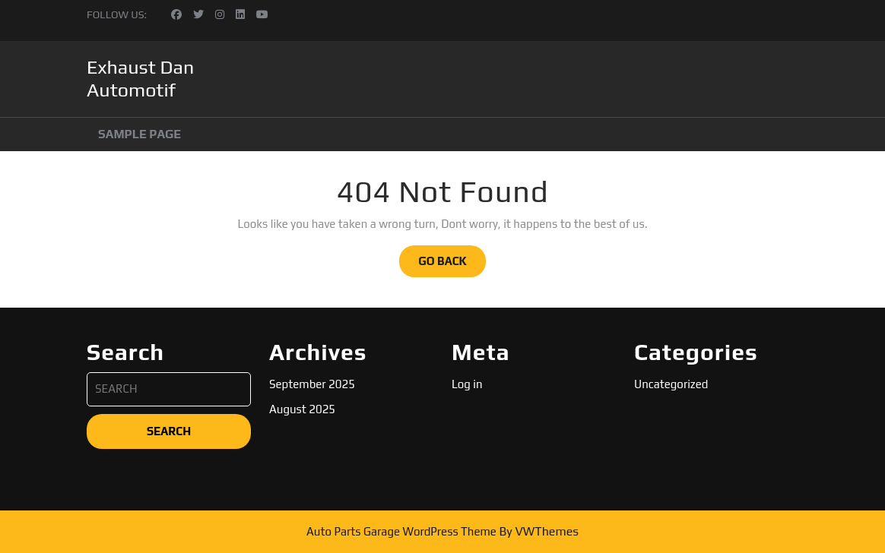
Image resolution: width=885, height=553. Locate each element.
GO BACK (452, 265)
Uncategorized (671, 384)
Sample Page (139, 134)
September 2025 (312, 384)
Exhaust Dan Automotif (140, 78)
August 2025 (302, 409)
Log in (467, 384)
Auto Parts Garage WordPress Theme (401, 531)
